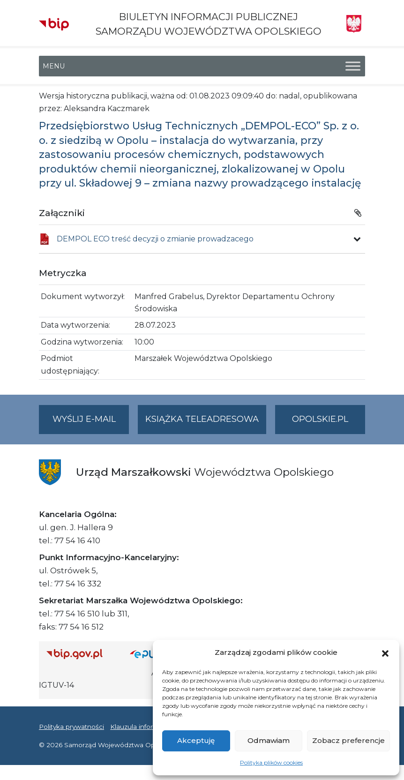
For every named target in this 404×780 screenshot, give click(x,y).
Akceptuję (196, 740)
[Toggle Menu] (352, 66)
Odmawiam (268, 740)
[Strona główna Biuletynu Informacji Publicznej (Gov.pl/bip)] (80, 654)
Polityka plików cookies (271, 762)
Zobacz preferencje (348, 740)
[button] (385, 652)
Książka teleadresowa (202, 419)
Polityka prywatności (71, 726)
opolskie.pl (320, 419)
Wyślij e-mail (90, 423)
